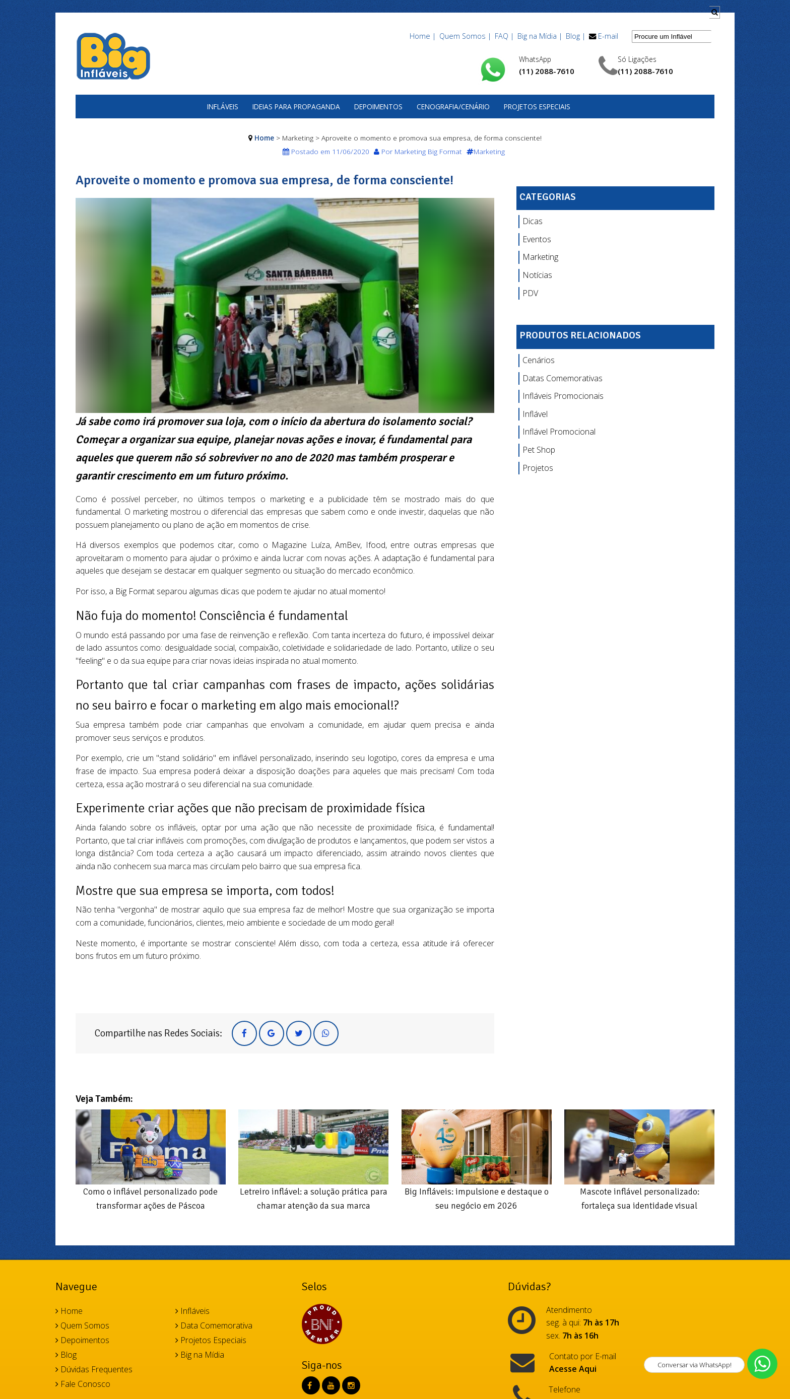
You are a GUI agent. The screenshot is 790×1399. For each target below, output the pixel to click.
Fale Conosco (82, 1383)
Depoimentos (378, 106)
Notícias (537, 275)
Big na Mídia (199, 1354)
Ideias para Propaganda (296, 106)
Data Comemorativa (213, 1325)
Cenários (538, 360)
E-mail (608, 36)
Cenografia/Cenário (453, 106)
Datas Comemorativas (562, 378)
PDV (530, 293)
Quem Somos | (465, 36)
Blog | (575, 36)
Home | (423, 36)
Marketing (540, 256)
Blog (66, 1354)
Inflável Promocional (559, 431)
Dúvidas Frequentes (94, 1369)
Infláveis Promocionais (563, 395)
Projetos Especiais (537, 106)
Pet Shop (538, 449)
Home (264, 138)
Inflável (535, 413)
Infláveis (222, 106)
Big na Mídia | (539, 36)
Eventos (536, 239)
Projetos (537, 467)
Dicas (532, 221)
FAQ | (504, 36)
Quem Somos (82, 1325)
